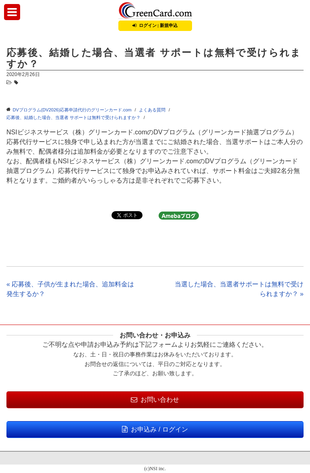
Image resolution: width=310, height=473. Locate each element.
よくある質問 (152, 109)
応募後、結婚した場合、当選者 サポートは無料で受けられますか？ (73, 117)
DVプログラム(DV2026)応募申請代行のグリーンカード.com (72, 109)
